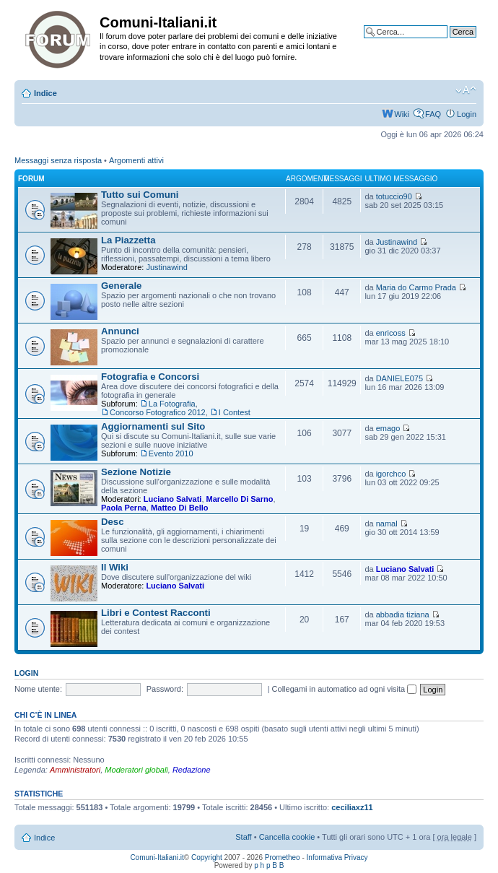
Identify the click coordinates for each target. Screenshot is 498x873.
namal (387, 523)
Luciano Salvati (173, 499)
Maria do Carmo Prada (416, 287)
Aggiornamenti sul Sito (153, 426)
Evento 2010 (171, 453)
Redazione (191, 769)
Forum (31, 179)
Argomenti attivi (136, 160)
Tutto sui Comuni (139, 194)
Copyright (206, 857)
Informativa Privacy (337, 857)
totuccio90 (394, 196)
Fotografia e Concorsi (150, 376)
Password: (165, 689)
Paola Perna (124, 507)
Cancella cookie (287, 837)
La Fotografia (172, 403)
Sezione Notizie (136, 471)
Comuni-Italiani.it (156, 857)
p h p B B (269, 865)
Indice (45, 93)
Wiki (401, 114)
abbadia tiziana (402, 614)
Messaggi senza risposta (58, 160)
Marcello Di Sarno (240, 499)
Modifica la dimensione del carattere (465, 90)
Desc (112, 521)
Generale (121, 285)
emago (388, 428)
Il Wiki (114, 567)
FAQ (433, 114)
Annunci (120, 331)
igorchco (391, 473)
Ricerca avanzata (445, 42)
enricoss (391, 333)
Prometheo (282, 857)
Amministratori (75, 769)
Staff (243, 837)
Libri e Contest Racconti (156, 612)
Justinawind (166, 267)
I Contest (234, 412)
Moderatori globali (136, 769)
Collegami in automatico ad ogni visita (344, 689)
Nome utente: (38, 689)
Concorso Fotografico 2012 (158, 412)
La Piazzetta (128, 240)
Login (466, 114)
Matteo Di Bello (179, 507)
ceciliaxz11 (352, 807)
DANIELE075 (399, 378)
